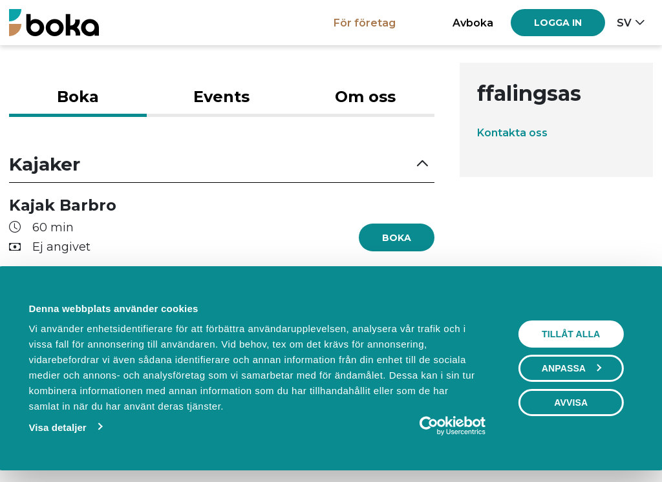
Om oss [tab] (365, 96)
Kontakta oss (512, 132)
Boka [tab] (78, 96)
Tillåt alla (571, 334)
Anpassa (571, 368)
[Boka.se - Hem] (54, 22)
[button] (221, 164)
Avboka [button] (473, 22)
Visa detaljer (57, 427)
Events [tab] (221, 96)
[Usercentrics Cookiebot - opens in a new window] (429, 425)
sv (624, 22)
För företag (365, 22)
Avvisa (571, 402)
